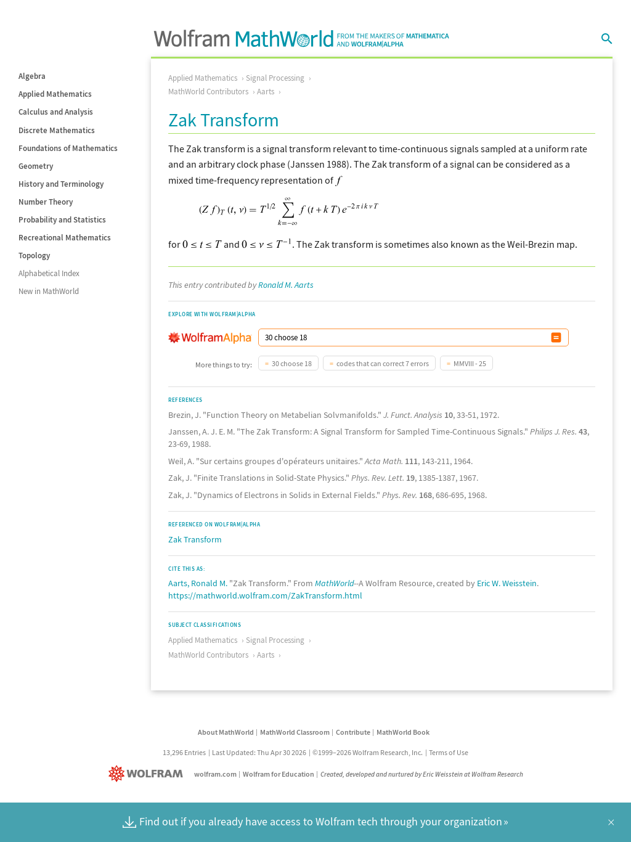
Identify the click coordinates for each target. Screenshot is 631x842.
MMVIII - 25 (470, 363)
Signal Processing (275, 78)
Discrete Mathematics (56, 130)
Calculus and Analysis (55, 112)
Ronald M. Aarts (286, 284)
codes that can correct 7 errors (382, 363)
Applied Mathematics (55, 94)
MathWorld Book (403, 732)
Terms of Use (448, 752)
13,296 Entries (184, 752)
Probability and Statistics (62, 220)
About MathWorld (226, 732)
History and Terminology (61, 184)
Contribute (353, 732)
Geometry (35, 166)
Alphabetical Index (48, 273)
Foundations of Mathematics (68, 148)
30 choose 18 (292, 363)
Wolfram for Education (278, 774)
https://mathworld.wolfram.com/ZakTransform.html (265, 595)
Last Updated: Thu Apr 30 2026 (259, 752)
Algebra (32, 76)
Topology (34, 255)
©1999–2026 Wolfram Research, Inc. (367, 752)
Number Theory (45, 202)
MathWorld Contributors (208, 91)
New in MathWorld (48, 291)
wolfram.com (215, 774)
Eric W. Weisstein (507, 583)
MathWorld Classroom (295, 732)
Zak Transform (195, 539)
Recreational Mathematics (64, 237)
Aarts (265, 91)
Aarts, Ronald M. (197, 583)
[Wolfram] (148, 774)
